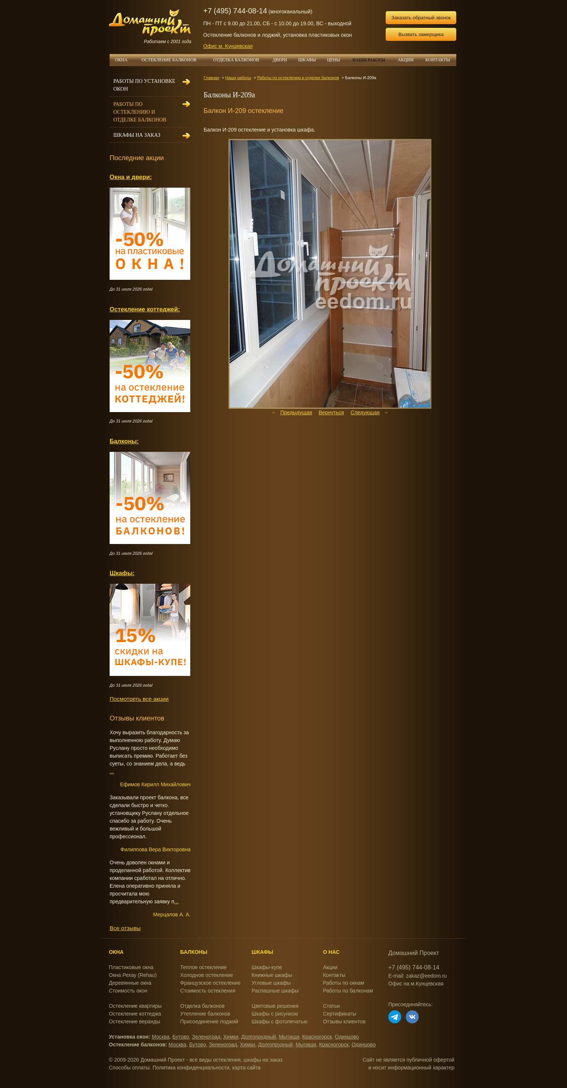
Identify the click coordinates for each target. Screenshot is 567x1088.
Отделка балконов (202, 1006)
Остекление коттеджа (135, 1014)
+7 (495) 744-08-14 (235, 11)
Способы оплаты (129, 1068)
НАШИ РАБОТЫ (368, 59)
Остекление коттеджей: (145, 309)
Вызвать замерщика (421, 34)
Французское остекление (210, 983)
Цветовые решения (275, 1006)
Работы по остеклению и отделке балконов (298, 77)
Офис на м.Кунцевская (416, 984)
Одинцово (347, 1037)
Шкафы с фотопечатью (279, 1021)
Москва (161, 1037)
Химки (231, 1037)
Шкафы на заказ (136, 135)
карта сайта (246, 1068)
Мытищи (289, 1037)
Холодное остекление (206, 975)
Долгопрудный (258, 1037)
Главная (211, 77)
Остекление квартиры (135, 1006)
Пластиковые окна (131, 967)
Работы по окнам (343, 983)
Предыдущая (296, 412)
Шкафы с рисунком (275, 1014)
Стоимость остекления (207, 991)
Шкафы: (122, 573)
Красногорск (317, 1037)
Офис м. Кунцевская (228, 46)
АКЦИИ (408, 59)
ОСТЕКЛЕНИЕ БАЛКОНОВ (173, 59)
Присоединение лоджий (209, 1021)
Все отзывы (125, 928)
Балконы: (124, 441)
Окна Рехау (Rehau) (133, 975)
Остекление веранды (134, 1021)
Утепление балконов (205, 1014)
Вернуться (331, 412)
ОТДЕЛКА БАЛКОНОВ (240, 59)
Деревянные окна (130, 983)
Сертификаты (339, 1014)
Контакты (334, 975)
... (112, 771)
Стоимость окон (128, 991)
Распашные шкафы (275, 991)
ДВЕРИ (283, 59)
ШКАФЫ (310, 59)
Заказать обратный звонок (421, 17)
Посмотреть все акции (139, 699)
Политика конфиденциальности (191, 1068)
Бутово (180, 1037)
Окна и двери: (131, 177)
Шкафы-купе (267, 967)
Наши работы (238, 77)
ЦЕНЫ (336, 59)
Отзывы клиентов (344, 1021)
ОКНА (124, 59)
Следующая (365, 412)
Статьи (331, 1006)
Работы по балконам (348, 991)
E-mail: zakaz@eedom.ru (417, 976)
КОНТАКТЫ (437, 59)
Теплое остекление (203, 967)
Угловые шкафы (271, 983)
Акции (330, 967)
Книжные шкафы (272, 975)
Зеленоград (206, 1037)
